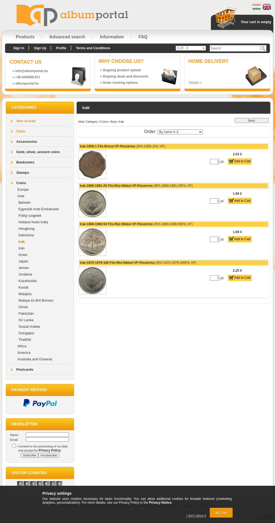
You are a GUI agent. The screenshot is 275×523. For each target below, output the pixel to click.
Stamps (22, 173)
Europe (23, 189)
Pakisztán (26, 313)
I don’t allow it (196, 516)
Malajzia (25, 294)
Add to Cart (242, 161)
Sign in (18, 48)
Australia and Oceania (34, 359)
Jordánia (25, 274)
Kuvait (23, 287)
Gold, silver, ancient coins (38, 152)
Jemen (23, 268)
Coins (21, 183)
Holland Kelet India (33, 222)
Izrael (22, 255)
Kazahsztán (27, 281)
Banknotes (25, 162)
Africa (21, 346)
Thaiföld (24, 340)
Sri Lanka (25, 320)
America (23, 353)
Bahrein (24, 202)
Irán (21, 248)
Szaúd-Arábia (29, 326)
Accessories (26, 142)
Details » (195, 83)
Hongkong (26, 229)
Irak (21, 242)
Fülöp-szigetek (30, 215)
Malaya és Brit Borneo (35, 300)
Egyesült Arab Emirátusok (38, 209)
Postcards (24, 369)
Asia (20, 196)
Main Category (88, 121)
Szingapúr (26, 333)
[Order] (180, 131)
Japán (23, 261)
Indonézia (26, 235)
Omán (23, 307)
